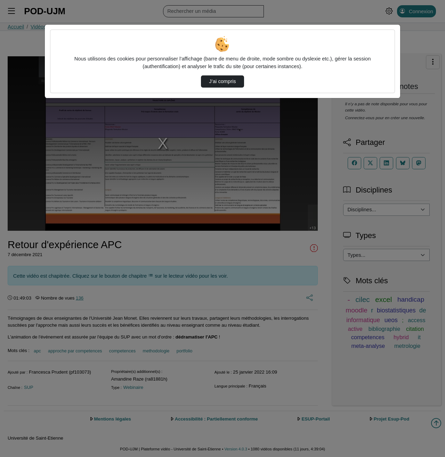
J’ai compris (222, 81)
